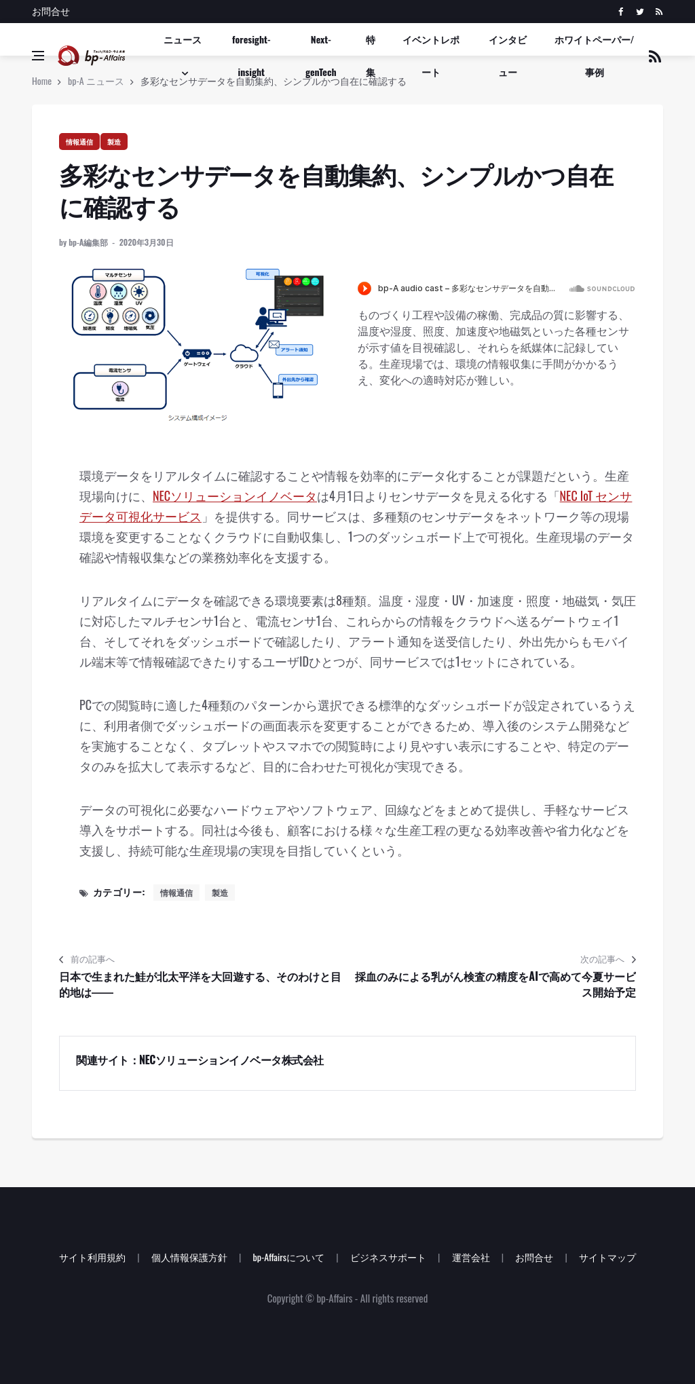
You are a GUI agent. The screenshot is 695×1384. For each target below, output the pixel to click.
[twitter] (639, 11)
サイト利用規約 (92, 1257)
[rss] (658, 11)
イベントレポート (430, 55)
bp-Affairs (334, 1297)
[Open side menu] (38, 55)
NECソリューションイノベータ (235, 495)
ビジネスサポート (388, 1257)
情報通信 (79, 141)
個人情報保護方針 (189, 1257)
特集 (370, 55)
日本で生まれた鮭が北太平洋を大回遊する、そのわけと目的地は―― (200, 984)
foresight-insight (251, 55)
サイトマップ (607, 1257)
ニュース (183, 39)
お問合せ (51, 10)
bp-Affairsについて (288, 1257)
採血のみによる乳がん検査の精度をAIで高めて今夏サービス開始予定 (495, 984)
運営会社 (471, 1257)
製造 (114, 141)
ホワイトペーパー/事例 (595, 55)
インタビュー (508, 55)
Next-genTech (321, 55)
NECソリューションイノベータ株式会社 (231, 1059)
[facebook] (620, 11)
